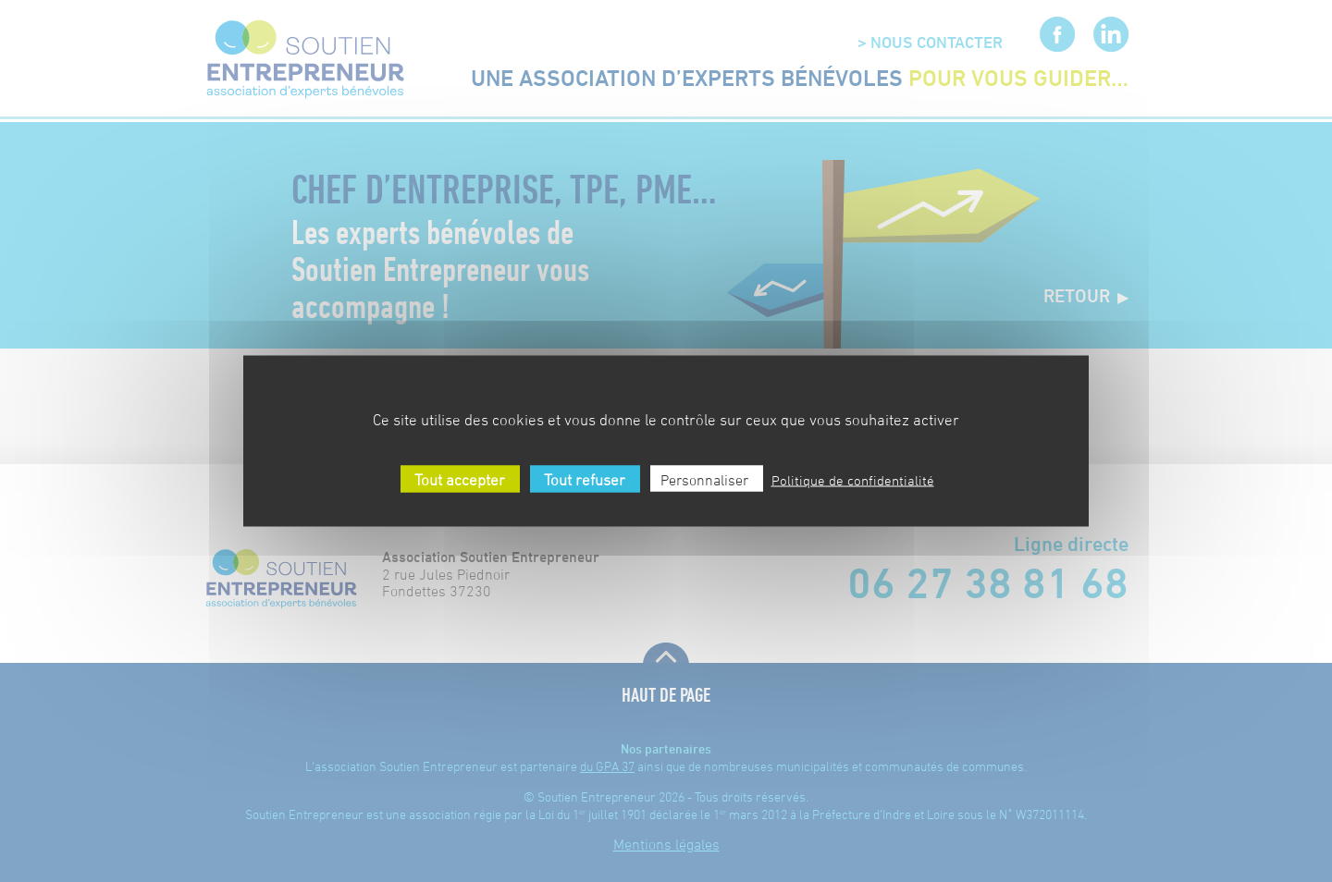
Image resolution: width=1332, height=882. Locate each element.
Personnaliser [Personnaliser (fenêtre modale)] (704, 480)
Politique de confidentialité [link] (852, 480)
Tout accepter (458, 480)
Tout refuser (582, 480)
